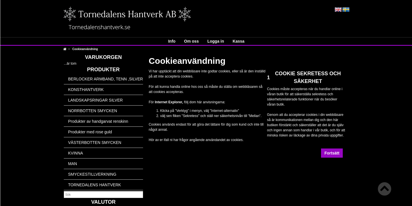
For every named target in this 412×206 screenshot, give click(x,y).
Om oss (191, 41)
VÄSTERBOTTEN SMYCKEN (94, 142)
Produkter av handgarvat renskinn (98, 121)
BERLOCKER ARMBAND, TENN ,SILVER (105, 79)
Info (172, 41)
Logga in (215, 41)
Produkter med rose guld (90, 132)
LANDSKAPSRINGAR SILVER (95, 100)
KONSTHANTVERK (86, 89)
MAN (72, 163)
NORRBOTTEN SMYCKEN (92, 110)
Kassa (238, 41)
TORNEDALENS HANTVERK (94, 185)
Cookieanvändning (85, 49)
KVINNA (75, 153)
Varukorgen (103, 57)
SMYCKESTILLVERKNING (92, 174)
